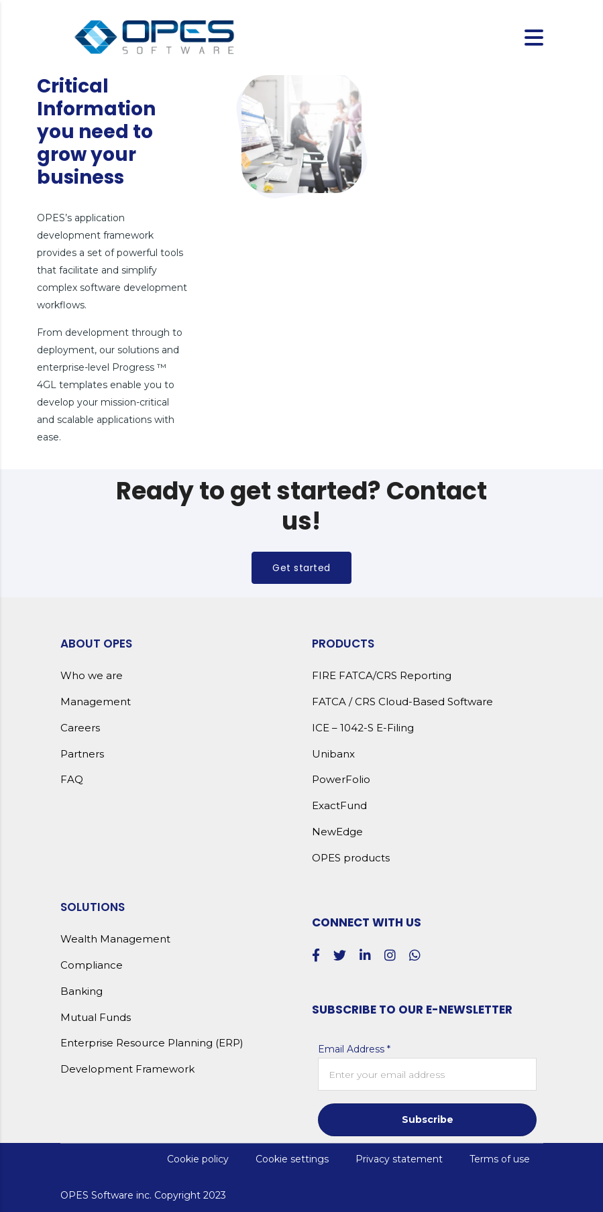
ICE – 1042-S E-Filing (363, 728)
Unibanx (333, 754)
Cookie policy (198, 1159)
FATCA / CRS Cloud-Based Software (402, 702)
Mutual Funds (95, 1018)
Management (95, 702)
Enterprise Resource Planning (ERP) (151, 1043)
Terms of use (500, 1159)
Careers (80, 728)
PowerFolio (341, 780)
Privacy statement (399, 1159)
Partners (82, 754)
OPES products (351, 858)
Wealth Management (115, 939)
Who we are (91, 676)
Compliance (91, 965)
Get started (301, 567)
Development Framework (127, 1069)
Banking (81, 991)
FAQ (71, 780)
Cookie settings (292, 1159)
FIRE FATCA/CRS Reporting (381, 676)
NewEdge (337, 832)
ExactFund (339, 806)
